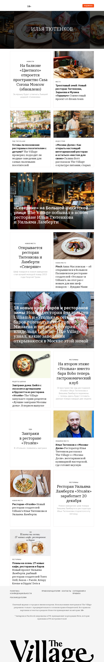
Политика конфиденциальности (21, 592)
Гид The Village (18, 141)
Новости (30, 61)
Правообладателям (51, 591)
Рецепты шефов (19, 382)
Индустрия (60, 141)
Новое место (30, 243)
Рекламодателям (18, 597)
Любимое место (62, 441)
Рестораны (73, 360)
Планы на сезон (21, 304)
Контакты (66, 591)
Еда (30, 429)
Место (58, 82)
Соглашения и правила (79, 592)
